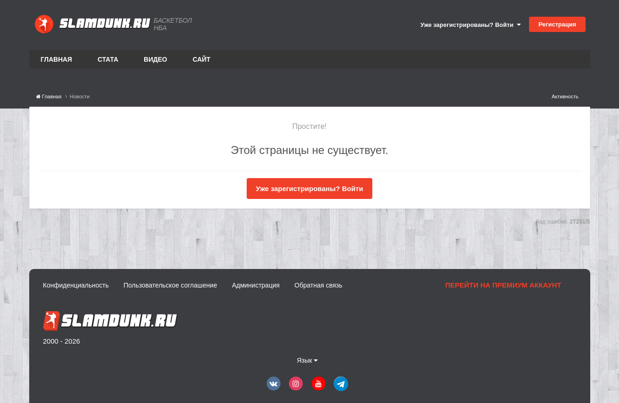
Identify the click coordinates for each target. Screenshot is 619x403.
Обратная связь (318, 285)
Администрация (256, 285)
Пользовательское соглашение (170, 285)
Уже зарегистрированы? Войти (471, 24)
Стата (107, 59)
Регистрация (557, 24)
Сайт (201, 59)
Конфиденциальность (76, 285)
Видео (155, 59)
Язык (307, 360)
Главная (56, 59)
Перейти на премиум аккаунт (503, 285)
